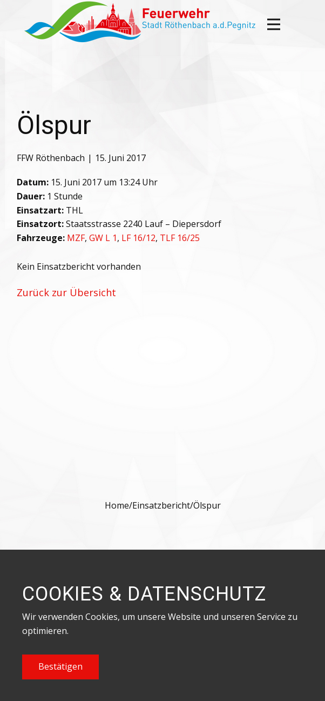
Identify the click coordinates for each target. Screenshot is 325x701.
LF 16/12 (138, 238)
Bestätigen (60, 666)
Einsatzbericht (161, 505)
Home (117, 505)
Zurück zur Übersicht (66, 292)
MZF (76, 238)
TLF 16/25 (180, 238)
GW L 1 (103, 238)
